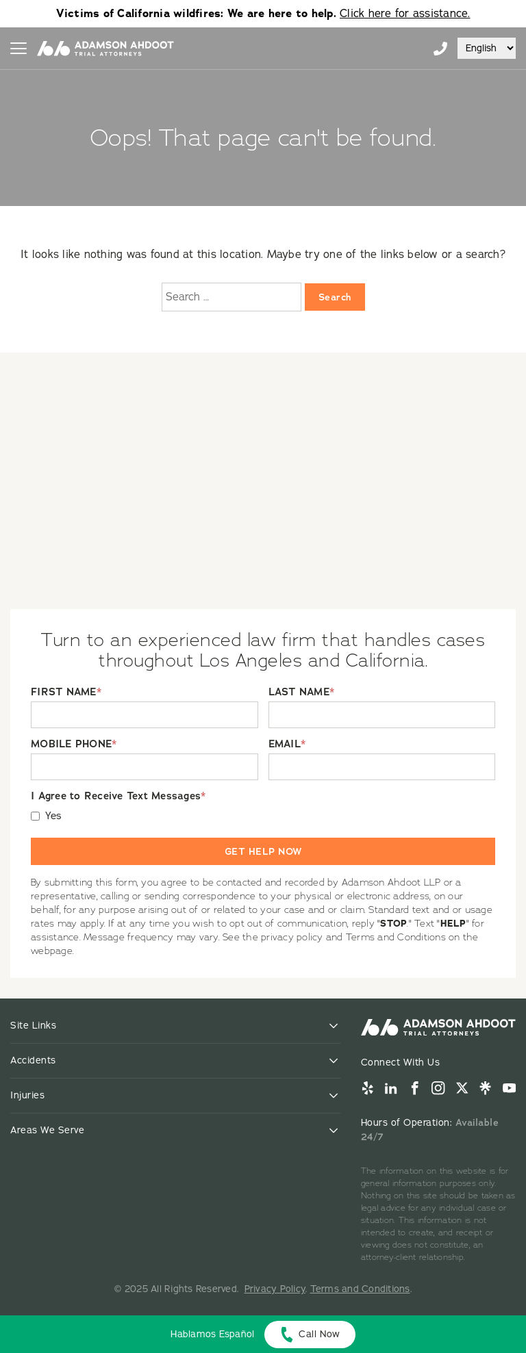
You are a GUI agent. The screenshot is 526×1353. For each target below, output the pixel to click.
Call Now (319, 1334)
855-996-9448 (440, 48)
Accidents (33, 1060)
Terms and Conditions (360, 1289)
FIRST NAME (66, 692)
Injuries (27, 1095)
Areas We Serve (47, 1130)
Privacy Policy (275, 1289)
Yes (53, 816)
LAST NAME (301, 692)
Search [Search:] (334, 297)
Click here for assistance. (405, 13)
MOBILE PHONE (73, 744)
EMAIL (287, 744)
